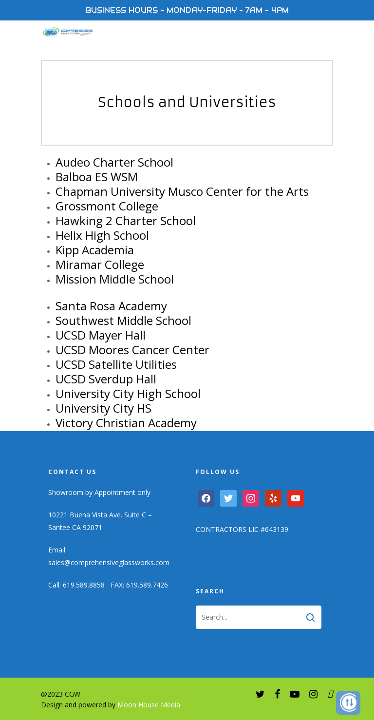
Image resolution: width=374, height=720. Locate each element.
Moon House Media (148, 704)
